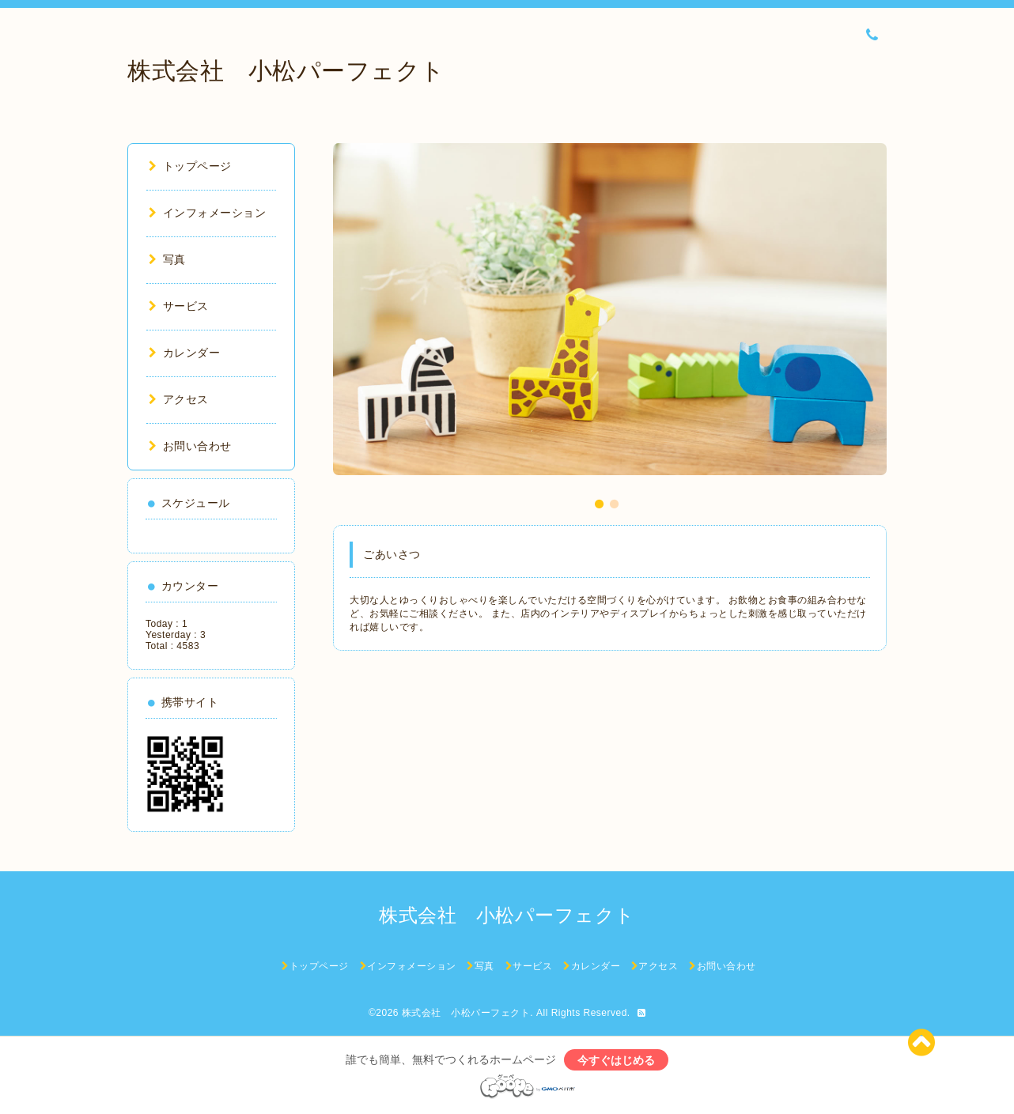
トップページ (190, 166)
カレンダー (184, 352)
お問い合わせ (190, 446)
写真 (167, 259)
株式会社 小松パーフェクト (286, 71)
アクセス (179, 399)
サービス (179, 306)
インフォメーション (207, 212)
